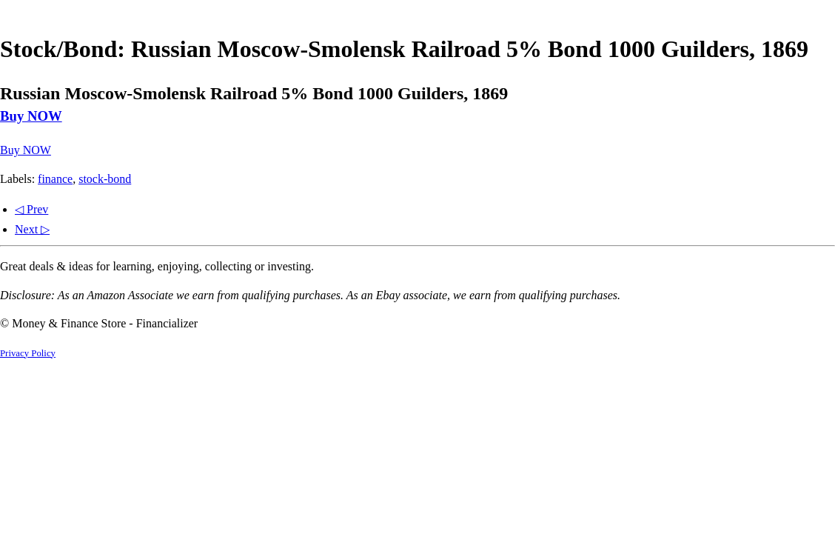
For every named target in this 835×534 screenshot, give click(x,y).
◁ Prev (31, 209)
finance (55, 179)
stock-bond (104, 179)
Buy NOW (31, 116)
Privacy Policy (28, 353)
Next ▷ (32, 229)
